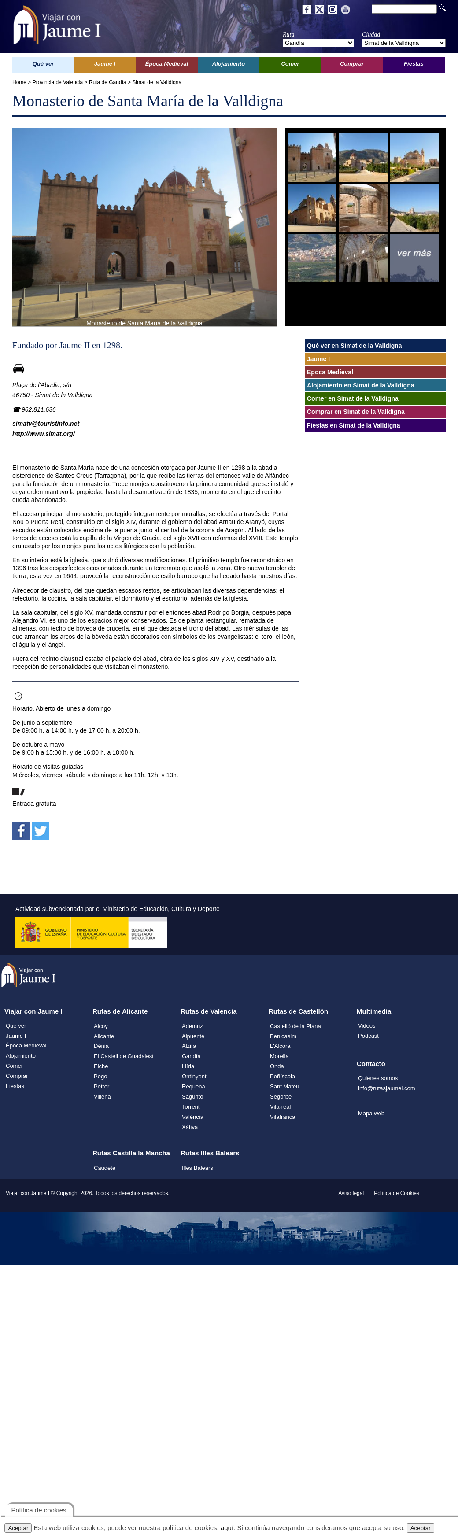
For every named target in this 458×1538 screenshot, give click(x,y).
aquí (227, 1527)
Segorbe (281, 1096)
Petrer (101, 1086)
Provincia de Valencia (58, 82)
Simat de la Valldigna (156, 82)
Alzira (189, 1046)
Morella (279, 1056)
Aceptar (18, 1528)
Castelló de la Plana (295, 1026)
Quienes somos (378, 1078)
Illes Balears (197, 1168)
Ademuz (192, 1026)
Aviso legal (351, 1193)
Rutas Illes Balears (210, 1153)
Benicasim (283, 1036)
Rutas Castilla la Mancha (131, 1153)
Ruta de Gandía (107, 82)
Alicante (104, 1036)
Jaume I (16, 1036)
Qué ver (16, 1025)
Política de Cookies (396, 1193)
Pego (100, 1076)
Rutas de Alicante (120, 1011)
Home (19, 82)
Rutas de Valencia (209, 1011)
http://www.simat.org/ (43, 433)
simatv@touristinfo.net (45, 423)
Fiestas (15, 1086)
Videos (367, 1025)
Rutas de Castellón (298, 1011)
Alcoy (101, 1026)
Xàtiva (190, 1127)
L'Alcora (280, 1046)
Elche (101, 1066)
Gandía (191, 1056)
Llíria (188, 1066)
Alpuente (193, 1036)
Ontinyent (194, 1076)
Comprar (17, 1076)
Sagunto (192, 1096)
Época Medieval (26, 1045)
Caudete (104, 1168)
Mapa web (371, 1113)
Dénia (101, 1046)
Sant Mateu (284, 1086)
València (192, 1117)
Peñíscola (282, 1076)
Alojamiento (21, 1055)
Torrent (190, 1106)
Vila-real (280, 1106)
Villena (102, 1096)
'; (318, 43)
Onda (277, 1066)
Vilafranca (282, 1117)
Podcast (368, 1036)
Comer (14, 1065)
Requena (193, 1086)
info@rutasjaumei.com (386, 1088)
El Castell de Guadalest (124, 1056)
